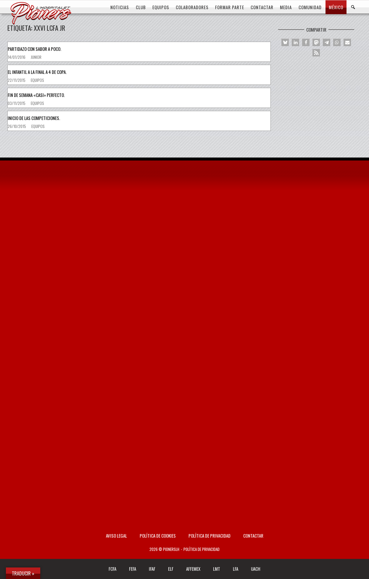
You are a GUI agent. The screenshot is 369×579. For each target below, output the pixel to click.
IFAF (152, 568)
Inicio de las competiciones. (34, 118)
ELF (170, 568)
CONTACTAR (262, 7)
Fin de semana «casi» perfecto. (36, 95)
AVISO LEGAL (116, 535)
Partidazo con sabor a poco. (34, 49)
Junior (36, 57)
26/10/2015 (17, 126)
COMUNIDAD (310, 7)
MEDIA (286, 7)
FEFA (132, 568)
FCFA (112, 568)
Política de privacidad (209, 535)
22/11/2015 (17, 80)
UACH (255, 568)
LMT (216, 568)
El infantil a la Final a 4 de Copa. (37, 72)
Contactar (253, 535)
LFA (235, 568)
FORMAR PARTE (229, 7)
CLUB (141, 7)
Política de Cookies (158, 535)
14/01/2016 (17, 57)
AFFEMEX (193, 568)
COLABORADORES (192, 7)
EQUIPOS (160, 7)
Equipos (37, 80)
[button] (285, 42)
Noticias (119, 7)
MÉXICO (336, 7)
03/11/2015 (17, 103)
